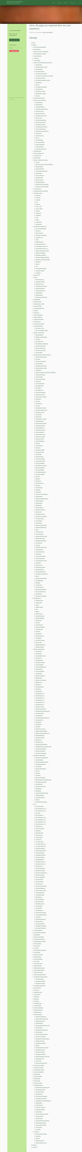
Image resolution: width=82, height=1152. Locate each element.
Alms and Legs (39, 826)
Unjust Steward (39, 629)
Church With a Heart (40, 868)
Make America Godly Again (42, 1018)
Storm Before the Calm (41, 407)
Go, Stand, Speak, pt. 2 (41, 844)
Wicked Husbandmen (40, 644)
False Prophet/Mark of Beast (42, 762)
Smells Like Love (40, 483)
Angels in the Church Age (41, 297)
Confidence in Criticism (41, 925)
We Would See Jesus (40, 514)
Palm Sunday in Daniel (41, 93)
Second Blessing (39, 910)
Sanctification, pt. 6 (40, 702)
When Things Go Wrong (41, 419)
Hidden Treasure (39, 607)
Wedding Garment (40, 647)
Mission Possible (38, 965)
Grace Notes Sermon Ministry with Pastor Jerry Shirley (15, 2)
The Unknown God (40, 903)
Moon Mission (37, 49)
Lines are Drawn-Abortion (40, 932)
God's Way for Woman (39, 1065)
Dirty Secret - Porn (40, 328)
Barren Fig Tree (39, 613)
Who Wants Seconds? (40, 430)
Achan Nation (39, 173)
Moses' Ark (36, 312)
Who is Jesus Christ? (40, 436)
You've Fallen (37, 952)
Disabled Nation (39, 1023)
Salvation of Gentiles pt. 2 (41, 872)
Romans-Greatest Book (39, 649)
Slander (37, 264)
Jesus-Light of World (40, 461)
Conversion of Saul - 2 (41, 863)
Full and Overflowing (40, 751)
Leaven (37, 604)
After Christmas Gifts (40, 1089)
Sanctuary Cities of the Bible (42, 186)
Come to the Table (38, 1083)
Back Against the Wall (41, 345)
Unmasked (38, 489)
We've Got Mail (37, 943)
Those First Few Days (40, 124)
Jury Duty (38, 401)
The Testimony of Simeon (41, 126)
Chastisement (39, 224)
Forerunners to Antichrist (41, 87)
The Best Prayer (39, 89)
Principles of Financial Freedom (43, 259)
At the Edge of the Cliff (39, 98)
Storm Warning (39, 496)
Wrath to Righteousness (41, 666)
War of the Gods (39, 341)
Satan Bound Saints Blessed (42, 793)
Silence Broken (39, 104)
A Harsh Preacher (39, 146)
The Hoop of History (40, 1052)
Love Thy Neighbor (40, 463)
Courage (37, 162)
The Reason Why (39, 720)
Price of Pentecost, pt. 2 (41, 808)
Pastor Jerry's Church (14, 40)
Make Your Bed (39, 177)
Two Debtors (38, 638)
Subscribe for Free (12, 44)
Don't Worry (38, 399)
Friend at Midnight (40, 618)
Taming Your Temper (38, 319)
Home (33, 42)
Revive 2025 (37, 275)
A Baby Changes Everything (42, 1114)
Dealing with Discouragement (42, 250)
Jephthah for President (41, 1043)
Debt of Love (39, 740)
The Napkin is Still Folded (41, 573)
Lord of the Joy (39, 542)
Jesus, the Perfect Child (41, 1125)
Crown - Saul (39, 206)
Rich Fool (38, 631)
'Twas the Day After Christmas (42, 1120)
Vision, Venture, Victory (41, 890)
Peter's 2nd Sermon (40, 828)
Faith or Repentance (40, 144)
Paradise (37, 799)
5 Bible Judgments (40, 795)
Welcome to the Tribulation (42, 494)
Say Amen (36, 948)
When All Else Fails (40, 551)
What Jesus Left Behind (41, 596)
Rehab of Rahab (39, 166)
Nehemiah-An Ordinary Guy (40, 226)
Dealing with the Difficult (41, 731)
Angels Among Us (40, 279)
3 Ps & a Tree (37, 945)
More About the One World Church (43, 779)
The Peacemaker (37, 151)
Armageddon (38, 788)
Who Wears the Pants (40, 981)
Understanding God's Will (39, 941)
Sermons (34, 44)
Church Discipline (40, 979)
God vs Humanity (40, 664)
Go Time (38, 622)
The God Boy (39, 133)
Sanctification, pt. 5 (40, 700)
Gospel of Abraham (40, 671)
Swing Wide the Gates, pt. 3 (42, 248)
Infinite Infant (39, 1103)
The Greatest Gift (39, 1116)
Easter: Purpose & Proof (41, 578)
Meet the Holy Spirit (40, 538)
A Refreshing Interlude (41, 764)
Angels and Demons (40, 288)
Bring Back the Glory (40, 1049)
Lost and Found (39, 624)
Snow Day (36, 58)
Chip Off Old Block (40, 441)
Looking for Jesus (40, 135)
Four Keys (38, 339)
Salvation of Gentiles (40, 870)
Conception (38, 215)
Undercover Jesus (39, 456)
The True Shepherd (40, 469)
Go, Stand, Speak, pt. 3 (41, 846)
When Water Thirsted (40, 567)
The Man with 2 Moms (39, 1069)
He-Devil (38, 443)
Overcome (38, 545)
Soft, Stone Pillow (40, 713)
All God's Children (38, 959)
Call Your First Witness (41, 361)
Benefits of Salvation (40, 675)
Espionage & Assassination (42, 1029)
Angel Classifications (40, 290)
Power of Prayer (39, 835)
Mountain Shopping (40, 182)
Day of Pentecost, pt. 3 (41, 819)
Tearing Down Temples (41, 912)
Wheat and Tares (39, 600)
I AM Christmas (39, 1105)
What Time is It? (39, 742)
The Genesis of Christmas (41, 1096)
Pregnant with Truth (40, 113)
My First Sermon (39, 881)
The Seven (38, 775)
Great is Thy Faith (40, 438)
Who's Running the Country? (42, 1047)
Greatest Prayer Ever (40, 394)
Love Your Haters (39, 534)
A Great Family (39, 906)
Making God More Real (41, 527)
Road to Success (39, 233)
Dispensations (37, 299)
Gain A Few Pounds (40, 640)
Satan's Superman (39, 500)
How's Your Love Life (41, 728)
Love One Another (40, 518)
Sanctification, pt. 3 (40, 695)
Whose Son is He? (40, 111)
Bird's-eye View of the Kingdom (41, 51)
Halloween (36, 998)
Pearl (37, 609)
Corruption (38, 195)
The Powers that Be (40, 737)
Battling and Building (40, 253)
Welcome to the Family (41, 709)
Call (37, 202)
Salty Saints (38, 381)
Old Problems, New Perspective (43, 711)
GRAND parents (37, 1012)
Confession (38, 272)
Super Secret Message (40, 392)
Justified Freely (39, 669)
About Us (34, 1145)
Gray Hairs (38, 1129)
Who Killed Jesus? (40, 569)
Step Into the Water (40, 168)
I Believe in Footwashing (41, 516)
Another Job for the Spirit (41, 536)
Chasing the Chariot (40, 857)
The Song (38, 773)
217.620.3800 (14, 33)
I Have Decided (39, 445)
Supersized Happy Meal (41, 423)
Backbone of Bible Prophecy (42, 498)
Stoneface (38, 478)
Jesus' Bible (38, 388)
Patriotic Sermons (38, 1014)
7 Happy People (37, 1005)
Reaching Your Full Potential (42, 184)
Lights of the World (40, 383)
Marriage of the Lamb (40, 786)
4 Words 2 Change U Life (41, 410)
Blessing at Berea (39, 901)
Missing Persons (39, 921)
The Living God (39, 883)
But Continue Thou (38, 1010)
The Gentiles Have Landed (40, 53)
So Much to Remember (41, 1016)
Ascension (38, 813)
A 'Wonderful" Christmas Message (43, 1100)
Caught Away (39, 222)
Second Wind (39, 908)
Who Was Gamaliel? (40, 848)
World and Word (39, 549)
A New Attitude (39, 376)
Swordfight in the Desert (41, 365)
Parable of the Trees (40, 1041)
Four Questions (39, 487)
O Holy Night (39, 1111)
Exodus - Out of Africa (39, 332)
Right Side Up (39, 897)
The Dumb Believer (40, 106)
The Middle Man (39, 580)
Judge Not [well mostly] (41, 148)
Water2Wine (38, 370)
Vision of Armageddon (41, 768)
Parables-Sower (37, 598)
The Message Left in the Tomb (41, 191)
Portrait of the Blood (38, 1007)
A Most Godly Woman (41, 129)
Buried (37, 576)
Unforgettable (39, 64)
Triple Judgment (39, 660)
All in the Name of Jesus (41, 1142)
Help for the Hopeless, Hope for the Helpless (45, 372)
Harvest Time (39, 414)
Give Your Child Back (39, 1072)
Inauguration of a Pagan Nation (42, 1038)
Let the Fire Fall (37, 155)
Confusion (38, 199)
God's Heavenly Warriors (41, 286)
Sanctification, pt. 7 (40, 704)
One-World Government (41, 782)
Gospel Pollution (37, 56)
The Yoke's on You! (40, 412)
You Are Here (37, 60)
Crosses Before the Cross (41, 560)
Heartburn (38, 582)
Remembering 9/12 (40, 1058)
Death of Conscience (40, 425)
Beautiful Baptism (40, 859)
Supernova (38, 447)
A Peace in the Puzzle (40, 379)
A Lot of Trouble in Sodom (42, 330)
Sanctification (39, 691)
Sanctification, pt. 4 (40, 697)
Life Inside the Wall (40, 270)
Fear (37, 266)
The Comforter (39, 520)
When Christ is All (40, 1140)
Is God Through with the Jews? (42, 717)
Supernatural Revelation (41, 540)
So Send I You (39, 585)
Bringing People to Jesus (41, 368)
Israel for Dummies (38, 315)
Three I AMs (38, 651)
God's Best (38, 1136)
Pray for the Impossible (41, 228)
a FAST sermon (37, 188)
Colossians (36, 1131)
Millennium (38, 790)
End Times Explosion (40, 509)
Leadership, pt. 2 (39, 237)
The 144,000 (38, 766)
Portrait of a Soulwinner (41, 753)
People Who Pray (38, 1003)
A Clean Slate (39, 1127)
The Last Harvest (39, 507)
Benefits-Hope (39, 678)
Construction (38, 213)
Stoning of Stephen (40, 852)
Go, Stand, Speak (39, 841)
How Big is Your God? (41, 350)
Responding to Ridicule (41, 255)
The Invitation (39, 403)
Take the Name (39, 352)
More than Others (39, 385)
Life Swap (38, 359)
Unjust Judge (39, 633)
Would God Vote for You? (41, 1063)
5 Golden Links (39, 715)
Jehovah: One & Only (40, 348)
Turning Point (37, 157)
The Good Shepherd (40, 467)
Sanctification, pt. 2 (40, 693)
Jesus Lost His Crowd (40, 434)
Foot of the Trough (40, 1091)
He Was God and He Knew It (42, 131)
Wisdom (36, 310)
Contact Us (34, 1147)
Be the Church (37, 994)
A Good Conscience (40, 923)
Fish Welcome (39, 593)
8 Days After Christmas (41, 1122)
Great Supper (39, 620)
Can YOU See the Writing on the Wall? (44, 75)
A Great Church (39, 837)
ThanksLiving (37, 1078)
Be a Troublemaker (40, 899)
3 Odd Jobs (38, 917)
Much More (38, 689)
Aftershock (36, 996)
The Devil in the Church (39, 939)
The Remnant (39, 724)
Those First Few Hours (41, 122)
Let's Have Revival (38, 930)
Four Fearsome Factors (41, 655)
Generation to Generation (39, 985)
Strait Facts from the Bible (40, 47)
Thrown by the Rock (40, 458)
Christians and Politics (41, 1054)
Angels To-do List (40, 284)
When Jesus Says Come (39, 967)
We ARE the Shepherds (41, 120)
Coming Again (39, 503)
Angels (35, 277)
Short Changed (39, 1027)
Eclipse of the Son (38, 317)
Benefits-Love (39, 682)
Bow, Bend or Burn (40, 71)
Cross (37, 217)
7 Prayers (38, 405)
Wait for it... (38, 230)
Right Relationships (40, 735)
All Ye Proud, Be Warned (41, 73)
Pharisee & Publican (40, 627)
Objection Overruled (40, 662)
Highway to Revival (38, 954)
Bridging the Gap (38, 301)
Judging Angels (39, 295)
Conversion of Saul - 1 (41, 861)
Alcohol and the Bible (39, 937)
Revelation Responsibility (41, 801)
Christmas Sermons (38, 1085)
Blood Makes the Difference (42, 343)
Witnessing (38, 830)
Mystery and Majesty (40, 877)
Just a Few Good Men (40, 1036)
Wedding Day (39, 505)
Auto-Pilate (38, 562)
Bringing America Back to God (42, 1025)
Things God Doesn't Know (40, 974)
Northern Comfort (38, 992)
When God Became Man (41, 357)
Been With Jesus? (39, 832)
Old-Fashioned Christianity (40, 950)
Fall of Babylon (39, 784)
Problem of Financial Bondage (42, 257)
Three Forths (38, 416)
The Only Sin (39, 658)
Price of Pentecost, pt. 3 (41, 810)
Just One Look (37, 321)
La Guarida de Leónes (40, 78)
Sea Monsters (39, 82)
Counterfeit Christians (40, 855)
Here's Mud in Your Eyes (41, 465)
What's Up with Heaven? (41, 525)
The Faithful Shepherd (41, 472)
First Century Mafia (40, 142)
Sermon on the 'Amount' (41, 396)
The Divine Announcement (42, 109)
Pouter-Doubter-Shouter (41, 589)
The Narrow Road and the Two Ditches (44, 164)
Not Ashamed (39, 653)
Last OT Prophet (39, 140)
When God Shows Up (39, 153)
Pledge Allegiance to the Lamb (42, 1056)
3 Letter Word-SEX (38, 326)
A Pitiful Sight (39, 673)
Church (37, 219)
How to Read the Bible (39, 970)
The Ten (37, 84)
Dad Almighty (37, 1074)
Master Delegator (39, 241)
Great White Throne (40, 797)
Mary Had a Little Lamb (41, 115)
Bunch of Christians (40, 875)
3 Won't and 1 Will (40, 452)
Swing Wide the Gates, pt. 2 (42, 246)
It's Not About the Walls (41, 268)
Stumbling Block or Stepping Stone (43, 746)
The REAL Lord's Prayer (41, 547)
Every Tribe (36, 961)
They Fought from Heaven (41, 1034)
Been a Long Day (39, 179)
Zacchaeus (38, 485)
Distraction (38, 261)
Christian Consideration (41, 748)
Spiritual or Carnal (40, 706)
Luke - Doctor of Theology (40, 100)
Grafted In (38, 726)
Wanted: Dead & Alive (41, 571)
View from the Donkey (41, 556)
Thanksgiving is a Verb (39, 303)
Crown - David (39, 208)
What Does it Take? (38, 972)
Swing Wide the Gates (41, 244)
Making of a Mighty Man (41, 337)
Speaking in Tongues (40, 983)
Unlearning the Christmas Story (43, 1087)
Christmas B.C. (39, 1094)
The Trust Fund (37, 987)
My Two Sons (39, 642)
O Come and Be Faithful (41, 914)
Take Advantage (37, 956)
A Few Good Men (38, 1076)
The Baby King (39, 1118)
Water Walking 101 (40, 427)
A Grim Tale (38, 839)
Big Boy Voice (39, 117)
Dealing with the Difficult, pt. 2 (43, 733)
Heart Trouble (39, 523)
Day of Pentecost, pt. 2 (41, 817)
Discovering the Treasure (41, 1134)
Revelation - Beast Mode (39, 755)
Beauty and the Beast (40, 777)
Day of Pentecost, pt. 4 (41, 821)
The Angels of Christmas (41, 1098)
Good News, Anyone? (40, 1107)
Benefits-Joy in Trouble (41, 680)
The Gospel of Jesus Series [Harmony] (42, 354)
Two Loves (36, 990)
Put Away (38, 476)
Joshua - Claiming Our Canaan (41, 160)
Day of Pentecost (39, 815)
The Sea (37, 770)
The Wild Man (39, 1032)
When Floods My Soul (39, 308)
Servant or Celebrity (40, 450)
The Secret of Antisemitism (42, 757)
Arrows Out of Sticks (38, 1067)
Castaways (38, 204)
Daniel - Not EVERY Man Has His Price (43, 62)
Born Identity (37, 934)
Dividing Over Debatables (41, 744)
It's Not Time (39, 454)
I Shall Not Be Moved (40, 919)
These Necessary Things (41, 886)
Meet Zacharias (39, 102)
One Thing (36, 1001)
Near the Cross (39, 565)
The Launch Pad (39, 879)
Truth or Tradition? (40, 432)
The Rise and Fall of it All (41, 67)
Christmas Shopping (40, 1109)
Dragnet (37, 611)
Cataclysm (38, 197)
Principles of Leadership (41, 235)
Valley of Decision (40, 175)
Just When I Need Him (41, 928)
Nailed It (38, 1138)
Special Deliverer (39, 334)
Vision (37, 239)
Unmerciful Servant (40, 616)
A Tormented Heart (40, 892)
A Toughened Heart (40, 894)
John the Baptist (39, 363)
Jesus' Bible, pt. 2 (39, 390)
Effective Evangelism (40, 888)
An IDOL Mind (39, 69)
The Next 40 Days (40, 587)
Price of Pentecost (40, 806)
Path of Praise (37, 1080)
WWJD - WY (39, 512)
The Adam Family (40, 686)
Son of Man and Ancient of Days (43, 80)
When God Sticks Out (40, 374)
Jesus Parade (38, 554)
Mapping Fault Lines (40, 1021)
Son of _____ (39, 137)
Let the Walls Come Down (41, 171)
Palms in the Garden (40, 558)
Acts (35, 804)
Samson (37, 1045)
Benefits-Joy (38, 684)
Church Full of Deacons (41, 850)
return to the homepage (48, 32)
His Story (38, 95)
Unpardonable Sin (40, 421)
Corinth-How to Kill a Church (40, 976)
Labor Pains (38, 492)
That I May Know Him (39, 323)
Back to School (39, 866)
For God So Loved (38, 963)
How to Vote (38, 1060)
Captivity (38, 210)
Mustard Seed (39, 602)
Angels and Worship (40, 281)
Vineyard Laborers (40, 635)
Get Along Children (40, 474)
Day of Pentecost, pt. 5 (41, 824)
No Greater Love (39, 531)
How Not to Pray (38, 306)
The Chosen (38, 481)
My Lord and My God (40, 591)
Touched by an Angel (40, 91)
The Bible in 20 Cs (38, 193)
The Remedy (38, 722)
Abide (37, 529)
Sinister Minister (39, 759)
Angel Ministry (39, 292)
